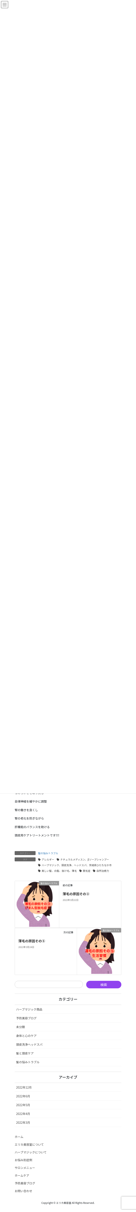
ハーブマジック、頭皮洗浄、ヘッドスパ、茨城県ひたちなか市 (77, 865)
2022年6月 (23, 1096)
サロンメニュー (25, 1168)
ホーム (19, 1137)
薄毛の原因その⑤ (31, 940)
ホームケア (22, 1175)
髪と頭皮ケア (25, 1053)
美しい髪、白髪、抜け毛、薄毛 (59, 870)
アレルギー (48, 859)
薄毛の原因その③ (76, 893)
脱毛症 (86, 870)
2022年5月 (23, 1105)
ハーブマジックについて (31, 1152)
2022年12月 (24, 1087)
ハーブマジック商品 (29, 1009)
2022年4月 (23, 1114)
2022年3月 (23, 1122)
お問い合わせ (23, 1191)
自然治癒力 (102, 870)
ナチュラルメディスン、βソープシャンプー (84, 859)
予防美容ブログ (26, 1018)
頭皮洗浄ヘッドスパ (29, 1044)
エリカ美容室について (29, 1144)
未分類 (20, 1027)
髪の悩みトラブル (48, 853)
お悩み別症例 (23, 1160)
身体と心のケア (26, 1036)
